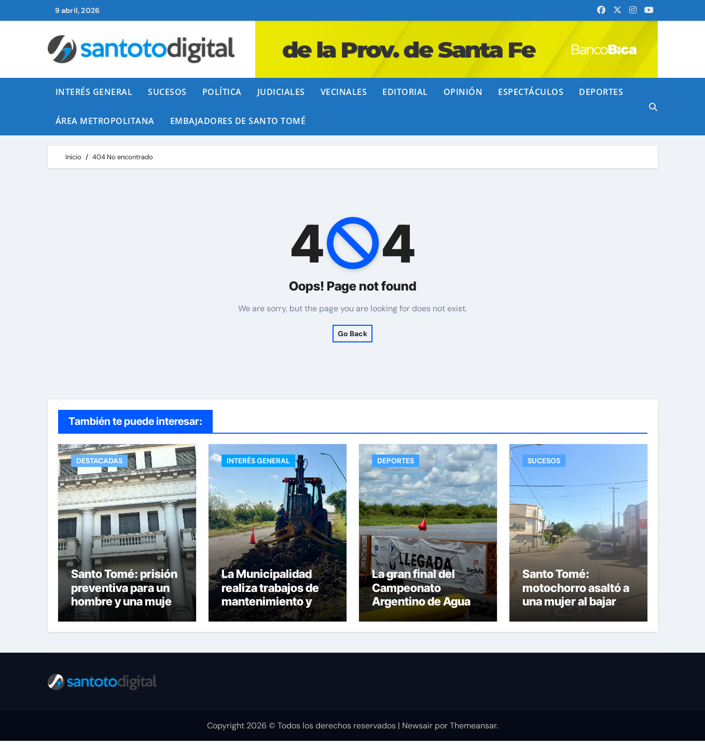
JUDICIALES (281, 92)
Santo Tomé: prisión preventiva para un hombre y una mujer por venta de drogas (124, 599)
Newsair (417, 729)
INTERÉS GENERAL (94, 92)
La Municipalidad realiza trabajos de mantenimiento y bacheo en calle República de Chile (271, 606)
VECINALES (344, 92)
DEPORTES (601, 92)
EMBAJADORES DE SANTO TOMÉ (238, 121)
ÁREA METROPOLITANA (105, 121)
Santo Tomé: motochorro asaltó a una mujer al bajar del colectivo (575, 599)
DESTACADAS (99, 460)
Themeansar (473, 729)
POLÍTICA (222, 92)
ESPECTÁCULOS (530, 92)
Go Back (352, 333)
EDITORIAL (405, 92)
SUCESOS (167, 92)
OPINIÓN (463, 92)
